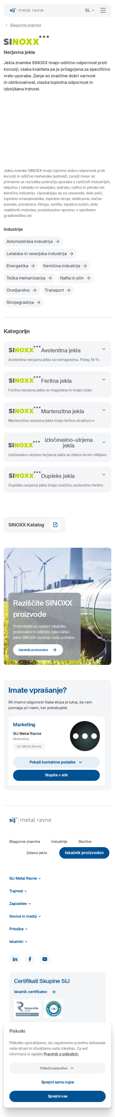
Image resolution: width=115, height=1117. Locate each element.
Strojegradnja (24, 302)
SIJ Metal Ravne (25, 878)
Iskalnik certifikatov (35, 992)
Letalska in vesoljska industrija (40, 254)
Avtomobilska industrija (33, 241)
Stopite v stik (56, 775)
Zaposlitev (21, 904)
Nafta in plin (75, 278)
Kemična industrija (65, 266)
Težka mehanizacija (30, 278)
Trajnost (18, 891)
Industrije (59, 841)
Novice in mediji (25, 916)
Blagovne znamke (22, 25)
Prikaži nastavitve (57, 1068)
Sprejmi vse (57, 1096)
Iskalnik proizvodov (38, 650)
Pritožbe (19, 929)
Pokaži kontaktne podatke (56, 762)
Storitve (84, 841)
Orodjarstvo (22, 290)
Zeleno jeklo (36, 852)
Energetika (21, 266)
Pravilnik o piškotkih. (61, 1054)
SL (90, 10)
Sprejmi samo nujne (57, 1082)
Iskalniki (19, 942)
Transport (58, 290)
